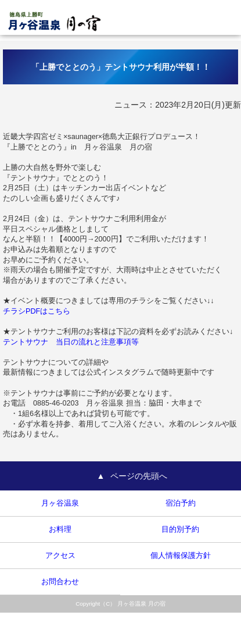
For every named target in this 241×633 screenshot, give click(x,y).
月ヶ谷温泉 (60, 503)
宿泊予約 (181, 503)
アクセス (60, 556)
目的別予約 (180, 529)
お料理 (60, 529)
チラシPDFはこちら (36, 311)
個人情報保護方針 (180, 556)
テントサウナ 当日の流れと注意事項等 (71, 342)
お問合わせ (60, 582)
